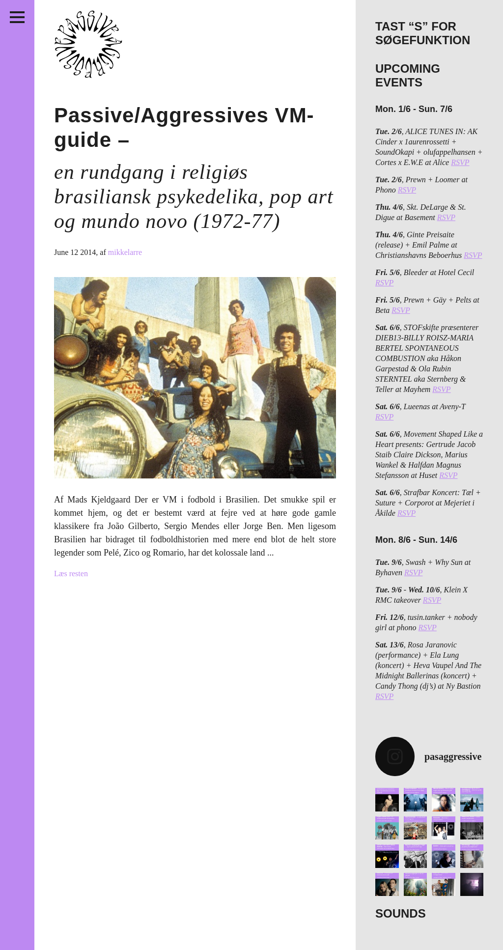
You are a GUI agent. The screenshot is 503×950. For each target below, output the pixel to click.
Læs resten (71, 573)
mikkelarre (125, 252)
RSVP (460, 162)
